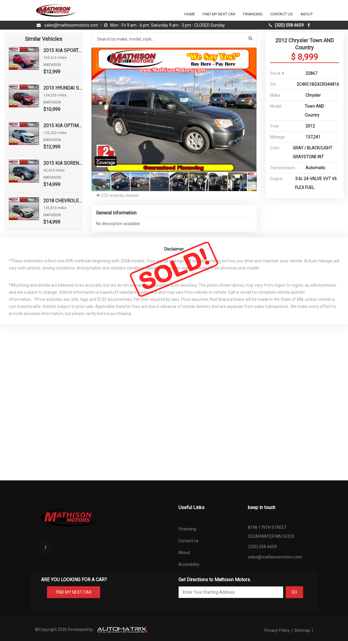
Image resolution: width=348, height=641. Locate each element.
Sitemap (302, 630)
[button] (251, 53)
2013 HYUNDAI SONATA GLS (62, 88)
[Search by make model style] (174, 39)
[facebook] (309, 25)
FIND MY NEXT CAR (74, 592)
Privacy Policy (277, 630)
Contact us (188, 540)
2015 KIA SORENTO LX (62, 163)
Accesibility (188, 564)
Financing (253, 14)
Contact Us (281, 14)
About (306, 14)
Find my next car (219, 14)
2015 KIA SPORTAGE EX (62, 50)
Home (189, 14)
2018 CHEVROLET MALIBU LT (62, 201)
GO (294, 592)
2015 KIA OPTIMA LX (62, 125)
